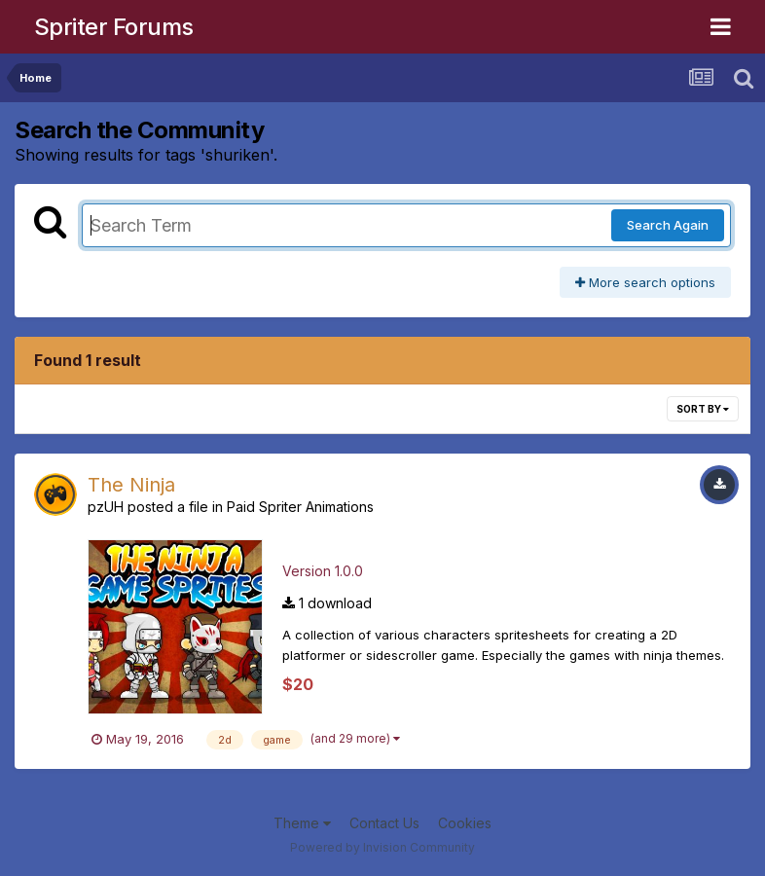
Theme (302, 823)
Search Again (668, 225)
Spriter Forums (114, 27)
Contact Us (384, 823)
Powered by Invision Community (382, 847)
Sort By (702, 409)
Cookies (465, 823)
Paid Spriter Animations (300, 506)
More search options (645, 282)
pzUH (106, 506)
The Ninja (131, 484)
